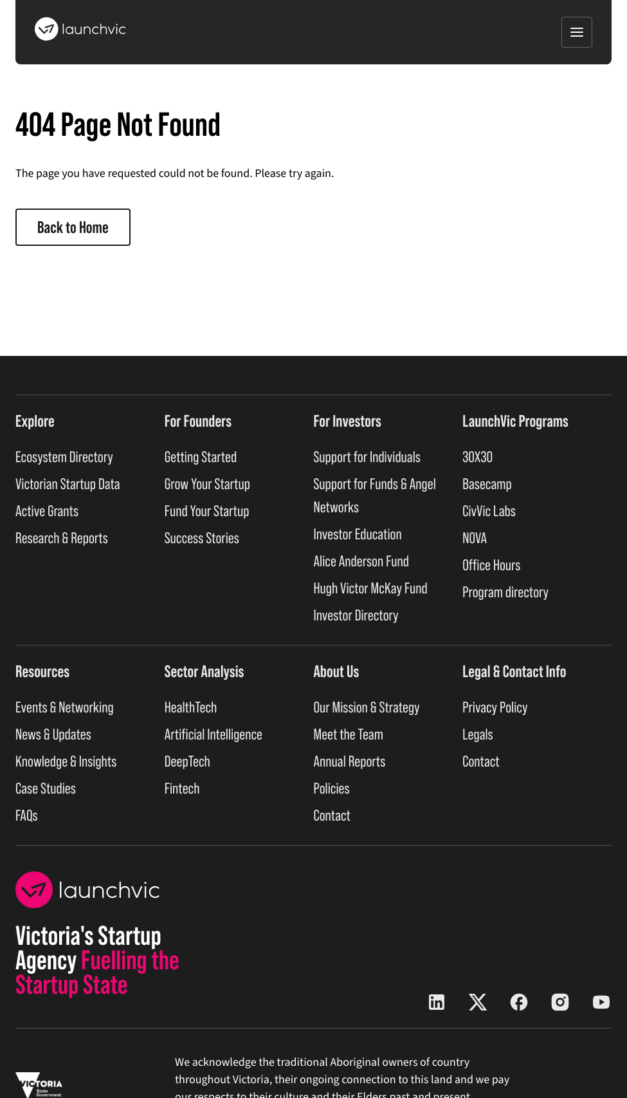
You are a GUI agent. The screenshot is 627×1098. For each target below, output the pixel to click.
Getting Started (201, 457)
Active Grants (46, 511)
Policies (332, 788)
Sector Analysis (204, 671)
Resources (42, 671)
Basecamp (486, 484)
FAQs (26, 815)
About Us (336, 671)
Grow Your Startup (207, 484)
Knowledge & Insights (65, 761)
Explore (35, 421)
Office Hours (491, 565)
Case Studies (45, 788)
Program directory (505, 592)
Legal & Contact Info (514, 671)
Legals (477, 734)
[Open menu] (576, 32)
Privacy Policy (494, 707)
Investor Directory (356, 615)
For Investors (347, 421)
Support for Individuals (367, 457)
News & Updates (53, 734)
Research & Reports (61, 538)
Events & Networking (64, 707)
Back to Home (73, 227)
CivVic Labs (489, 511)
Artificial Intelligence (213, 734)
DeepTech (187, 761)
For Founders (198, 421)
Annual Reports (350, 761)
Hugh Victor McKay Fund (371, 588)
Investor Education (358, 534)
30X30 (477, 457)
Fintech (182, 788)
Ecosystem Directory (64, 457)
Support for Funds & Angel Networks (375, 496)
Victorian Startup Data (67, 484)
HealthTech (191, 707)
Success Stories (202, 538)
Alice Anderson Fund (362, 561)
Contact (332, 815)
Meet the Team (348, 734)
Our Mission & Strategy (367, 707)
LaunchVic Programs (515, 421)
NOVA (474, 538)
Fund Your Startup (207, 511)
